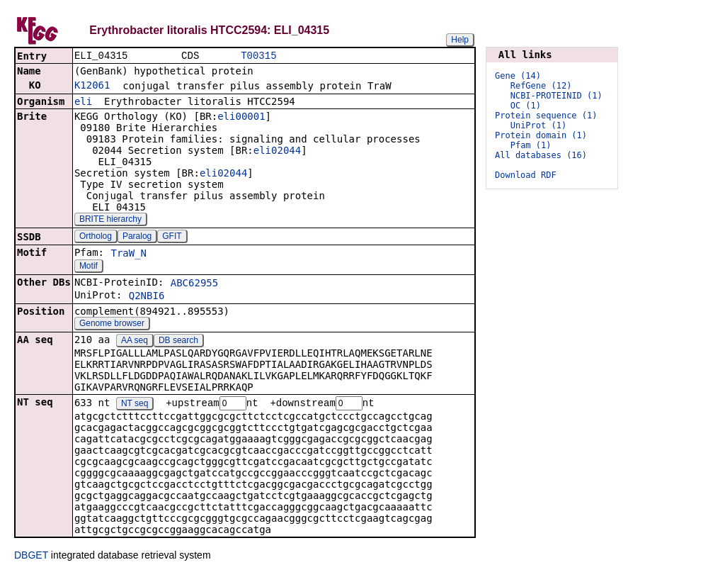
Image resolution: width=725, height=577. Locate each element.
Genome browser (111, 325)
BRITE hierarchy (110, 220)
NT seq (134, 405)
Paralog (137, 237)
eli (83, 102)
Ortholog (95, 237)
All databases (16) (541, 155)
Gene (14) (518, 76)
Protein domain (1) (541, 135)
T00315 (258, 56)
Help (460, 40)
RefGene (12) (541, 86)
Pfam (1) (531, 145)
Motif (88, 267)
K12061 (92, 86)
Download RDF (525, 175)
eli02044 (277, 151)
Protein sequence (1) (546, 116)
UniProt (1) (538, 125)
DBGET (31, 557)
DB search (178, 342)
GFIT (171, 237)
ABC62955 (194, 284)
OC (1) (525, 106)
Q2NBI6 (147, 297)
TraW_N (128, 254)
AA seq (134, 342)
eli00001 (241, 117)
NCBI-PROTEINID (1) (556, 96)
